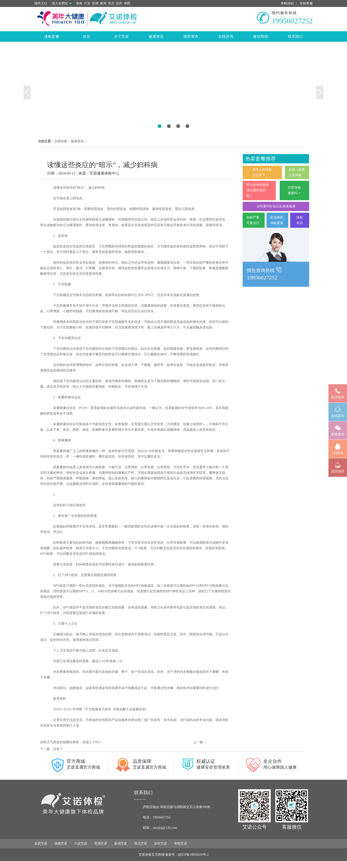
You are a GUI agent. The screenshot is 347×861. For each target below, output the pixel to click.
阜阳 (127, 3)
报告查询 (190, 36)
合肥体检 (60, 141)
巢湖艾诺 (120, 843)
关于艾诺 (121, 36)
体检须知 (287, 3)
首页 (86, 36)
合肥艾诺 (40, 843)
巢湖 (103, 3)
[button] (26, 88)
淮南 (79, 3)
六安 (87, 3)
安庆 (119, 3)
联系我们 (295, 36)
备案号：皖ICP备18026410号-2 (187, 854)
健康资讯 (156, 36)
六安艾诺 (80, 843)
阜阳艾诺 (180, 843)
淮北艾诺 (140, 843)
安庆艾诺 (160, 843)
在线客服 (306, 3)
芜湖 (95, 3)
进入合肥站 (62, 3)
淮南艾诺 (60, 843)
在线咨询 (225, 36)
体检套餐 (51, 36)
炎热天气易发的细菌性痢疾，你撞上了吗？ (71, 742)
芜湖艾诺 (100, 843)
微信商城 (260, 36)
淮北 (111, 3)
